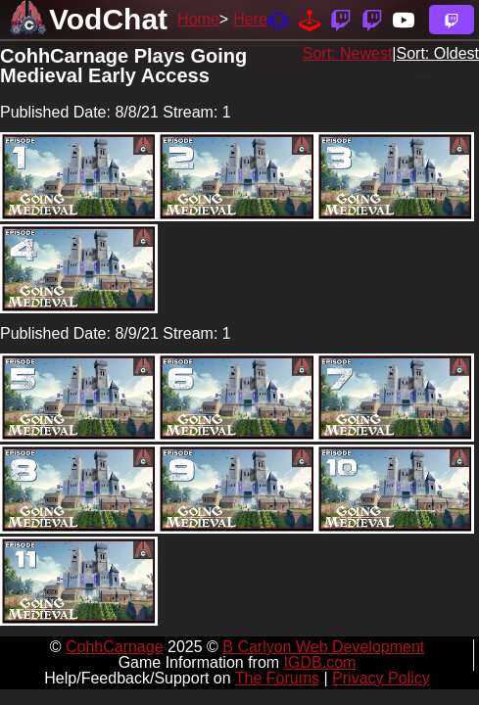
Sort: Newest (348, 53)
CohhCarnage (115, 646)
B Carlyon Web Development (323, 646)
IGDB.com (320, 662)
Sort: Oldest (438, 53)
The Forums (277, 678)
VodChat (108, 19)
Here (250, 19)
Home (198, 19)
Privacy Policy (381, 678)
